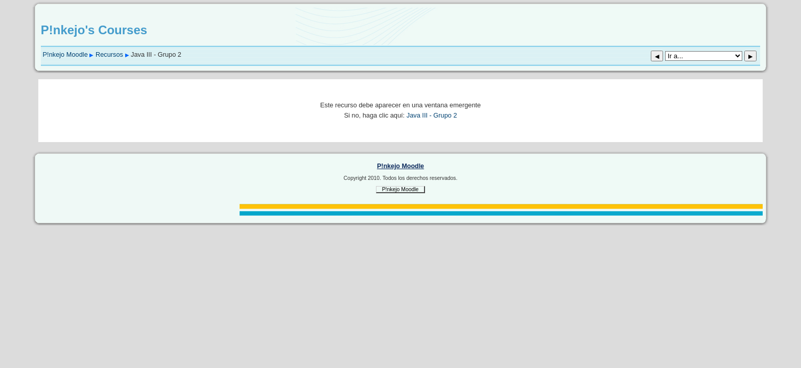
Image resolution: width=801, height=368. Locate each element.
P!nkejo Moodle (65, 54)
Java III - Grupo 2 (432, 115)
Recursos (109, 54)
